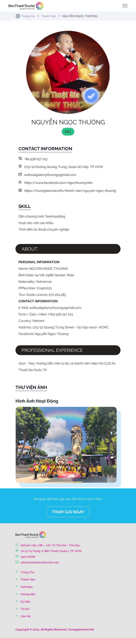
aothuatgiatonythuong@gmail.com (47, 175)
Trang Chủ (24, 572)
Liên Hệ (22, 616)
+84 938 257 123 (33, 159)
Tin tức (22, 608)
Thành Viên (48, 16)
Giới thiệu (24, 586)
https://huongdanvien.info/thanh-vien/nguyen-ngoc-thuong (67, 191)
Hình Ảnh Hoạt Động (36, 400)
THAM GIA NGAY (68, 511)
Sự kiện (22, 601)
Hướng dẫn (25, 594)
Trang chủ (28, 16)
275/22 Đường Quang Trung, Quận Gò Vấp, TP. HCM (61, 167)
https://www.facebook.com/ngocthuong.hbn (56, 183)
